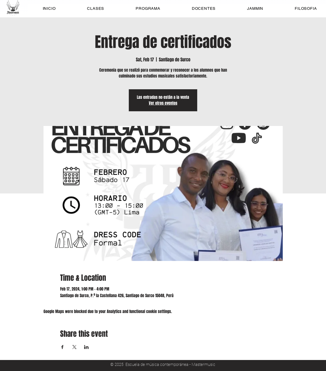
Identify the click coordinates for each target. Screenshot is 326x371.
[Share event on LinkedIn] (86, 347)
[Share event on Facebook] (62, 347)
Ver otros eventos (163, 103)
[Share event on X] (74, 347)
